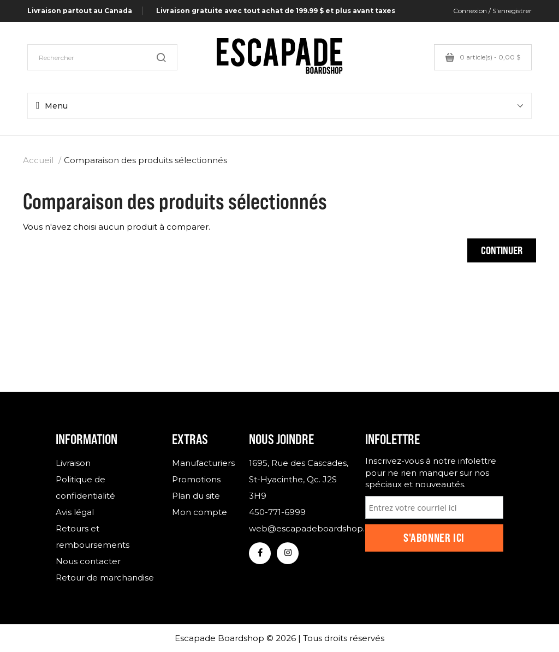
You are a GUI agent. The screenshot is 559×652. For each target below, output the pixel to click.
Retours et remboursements (92, 536)
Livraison (73, 463)
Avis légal (75, 512)
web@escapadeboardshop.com (298, 528)
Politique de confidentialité (85, 487)
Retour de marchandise (105, 577)
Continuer (501, 250)
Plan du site (196, 496)
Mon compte (199, 512)
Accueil (38, 160)
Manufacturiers (202, 463)
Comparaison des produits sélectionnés (145, 160)
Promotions (196, 479)
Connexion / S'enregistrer (492, 11)
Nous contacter (88, 561)
